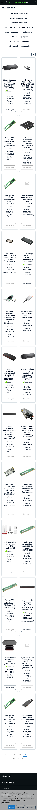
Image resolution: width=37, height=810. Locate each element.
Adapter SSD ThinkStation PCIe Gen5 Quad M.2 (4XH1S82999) (27, 720)
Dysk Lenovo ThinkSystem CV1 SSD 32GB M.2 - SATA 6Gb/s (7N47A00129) (9, 489)
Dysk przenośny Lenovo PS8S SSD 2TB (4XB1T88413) (10, 545)
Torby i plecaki (9, 27)
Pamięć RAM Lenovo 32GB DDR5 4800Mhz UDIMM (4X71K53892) (27, 488)
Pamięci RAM (27, 32)
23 (20, 755)
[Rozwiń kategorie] (2, 2)
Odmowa (20, 807)
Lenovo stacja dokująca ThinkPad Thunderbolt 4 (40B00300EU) (27, 257)
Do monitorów (13, 41)
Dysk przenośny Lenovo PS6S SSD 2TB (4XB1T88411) (27, 314)
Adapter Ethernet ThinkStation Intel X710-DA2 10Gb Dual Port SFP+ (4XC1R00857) (9, 317)
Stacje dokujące (11, 32)
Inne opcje (25, 46)
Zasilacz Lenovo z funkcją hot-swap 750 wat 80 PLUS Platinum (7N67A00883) (27, 431)
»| (22, 759)
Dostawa (18, 788)
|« (5, 755)
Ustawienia (30, 807)
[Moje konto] (35, 2)
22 (14, 755)
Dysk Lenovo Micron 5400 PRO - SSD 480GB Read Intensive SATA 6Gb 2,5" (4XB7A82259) (27, 144)
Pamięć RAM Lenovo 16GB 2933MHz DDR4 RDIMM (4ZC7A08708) (9, 142)
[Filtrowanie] (29, 54)
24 (25, 755)
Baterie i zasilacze (26, 27)
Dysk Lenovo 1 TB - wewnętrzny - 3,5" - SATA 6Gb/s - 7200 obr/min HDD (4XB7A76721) (27, 663)
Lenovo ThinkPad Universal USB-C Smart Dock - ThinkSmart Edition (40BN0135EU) (9, 432)
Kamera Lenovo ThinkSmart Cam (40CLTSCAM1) (10, 661)
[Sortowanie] (33, 54)
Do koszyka (10, 110)
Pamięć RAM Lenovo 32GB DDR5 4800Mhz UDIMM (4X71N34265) (27, 546)
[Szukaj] (6, 2)
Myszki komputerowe (18, 18)
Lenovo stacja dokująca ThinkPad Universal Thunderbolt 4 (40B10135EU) (27, 605)
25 (30, 755)
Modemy (25, 41)
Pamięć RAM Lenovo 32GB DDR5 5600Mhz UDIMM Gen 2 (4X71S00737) (9, 604)
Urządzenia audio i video (18, 13)
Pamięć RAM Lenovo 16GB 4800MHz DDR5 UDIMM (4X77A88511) (9, 720)
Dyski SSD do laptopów (18, 37)
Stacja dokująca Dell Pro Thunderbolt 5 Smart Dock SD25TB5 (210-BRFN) (27, 374)
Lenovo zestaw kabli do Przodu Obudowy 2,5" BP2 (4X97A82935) (27, 200)
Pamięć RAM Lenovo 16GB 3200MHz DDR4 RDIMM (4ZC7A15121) (9, 200)
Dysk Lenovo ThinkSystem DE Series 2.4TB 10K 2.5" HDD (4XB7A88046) (9, 257)
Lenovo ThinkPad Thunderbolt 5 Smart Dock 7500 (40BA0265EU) (9, 374)
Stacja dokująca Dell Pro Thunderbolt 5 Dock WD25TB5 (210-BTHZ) (9, 84)
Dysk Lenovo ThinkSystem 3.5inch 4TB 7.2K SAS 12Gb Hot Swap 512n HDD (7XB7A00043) (27, 85)
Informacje (18, 776)
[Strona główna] (18, 2)
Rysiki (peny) (12, 46)
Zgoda (11, 807)
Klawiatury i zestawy (18, 23)
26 (14, 759)
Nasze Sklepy (18, 782)
